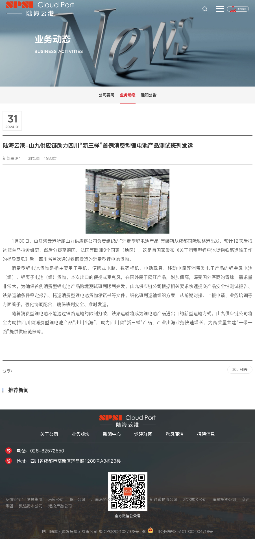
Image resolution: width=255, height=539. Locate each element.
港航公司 (56, 499)
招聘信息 (206, 433)
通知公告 (148, 95)
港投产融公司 (60, 505)
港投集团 (34, 499)
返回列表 (240, 369)
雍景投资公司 (224, 499)
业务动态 (128, 95)
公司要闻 (106, 95)
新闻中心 (112, 433)
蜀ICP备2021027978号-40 (122, 531)
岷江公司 (77, 499)
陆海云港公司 (132, 499)
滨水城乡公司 (195, 499)
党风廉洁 (174, 433)
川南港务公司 (103, 499)
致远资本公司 (31, 505)
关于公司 (49, 433)
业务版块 (80, 433)
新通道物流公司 (163, 499)
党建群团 (143, 433)
